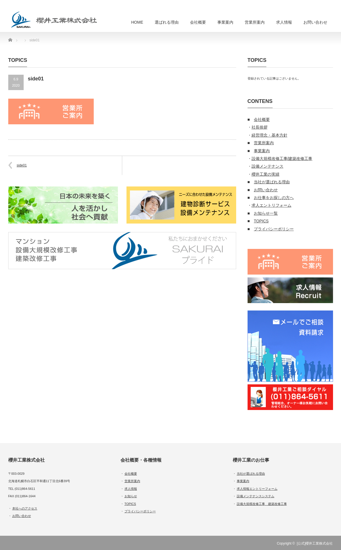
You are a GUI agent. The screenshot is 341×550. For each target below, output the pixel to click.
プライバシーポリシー (274, 229)
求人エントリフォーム (271, 205)
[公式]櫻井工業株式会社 (315, 543)
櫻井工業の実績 (265, 174)
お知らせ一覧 (266, 213)
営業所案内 (255, 22)
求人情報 (284, 22)
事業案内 (225, 22)
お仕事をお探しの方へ (274, 197)
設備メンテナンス (267, 166)
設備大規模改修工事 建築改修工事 (262, 504)
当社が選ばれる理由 (272, 182)
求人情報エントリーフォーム (257, 488)
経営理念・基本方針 (269, 135)
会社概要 (198, 22)
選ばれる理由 (167, 22)
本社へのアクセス (24, 508)
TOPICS (261, 221)
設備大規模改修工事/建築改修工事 (282, 158)
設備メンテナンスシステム (255, 496)
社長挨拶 (260, 127)
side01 (22, 165)
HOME (137, 22)
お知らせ (130, 496)
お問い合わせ (315, 22)
